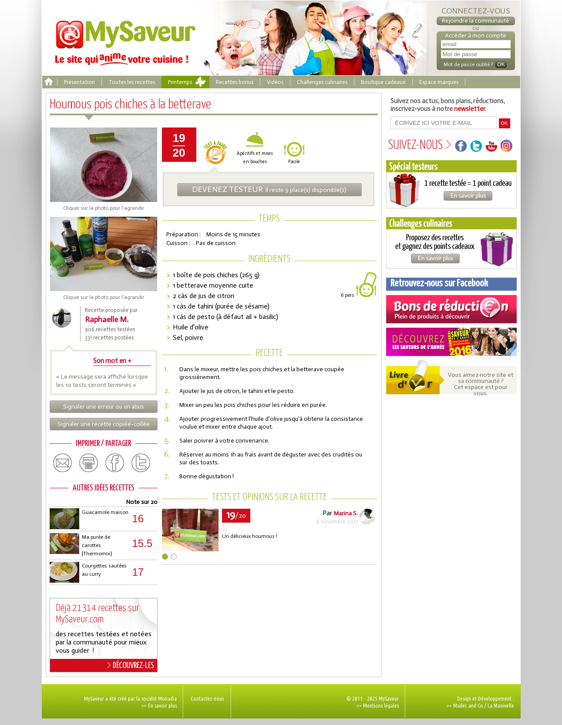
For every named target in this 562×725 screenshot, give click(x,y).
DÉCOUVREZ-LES (131, 665)
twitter (141, 463)
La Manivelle (501, 705)
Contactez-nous (207, 698)
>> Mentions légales (378, 705)
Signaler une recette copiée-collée (103, 424)
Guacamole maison (105, 512)
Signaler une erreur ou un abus (103, 406)
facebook (115, 463)
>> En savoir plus (159, 705)
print (88, 463)
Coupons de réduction (451, 309)
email (62, 463)
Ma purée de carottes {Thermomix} (97, 545)
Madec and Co (468, 705)
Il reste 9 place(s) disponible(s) (269, 189)
